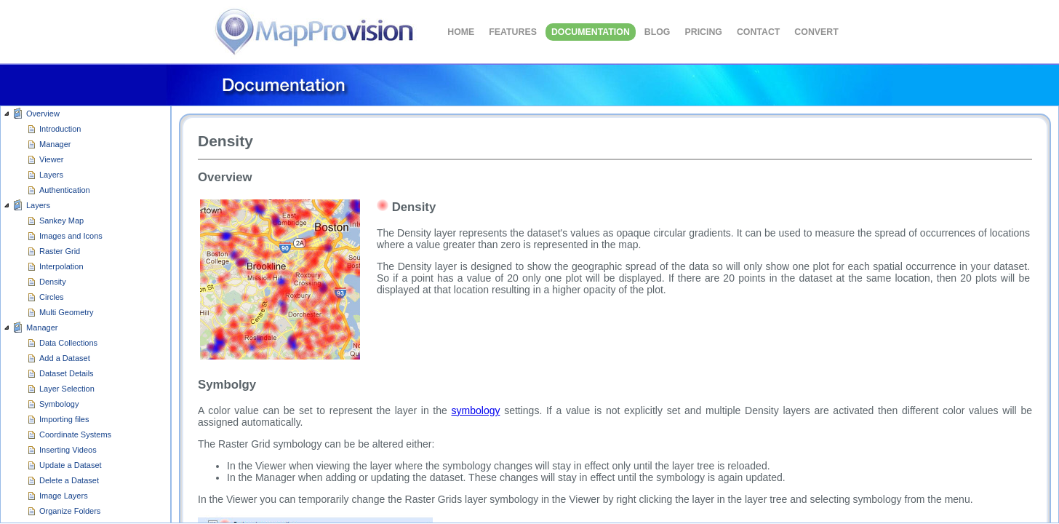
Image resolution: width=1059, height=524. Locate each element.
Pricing (703, 32)
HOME (460, 32)
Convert (816, 32)
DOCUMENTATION (590, 32)
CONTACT (758, 32)
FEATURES (513, 32)
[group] (85, 315)
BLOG (657, 32)
